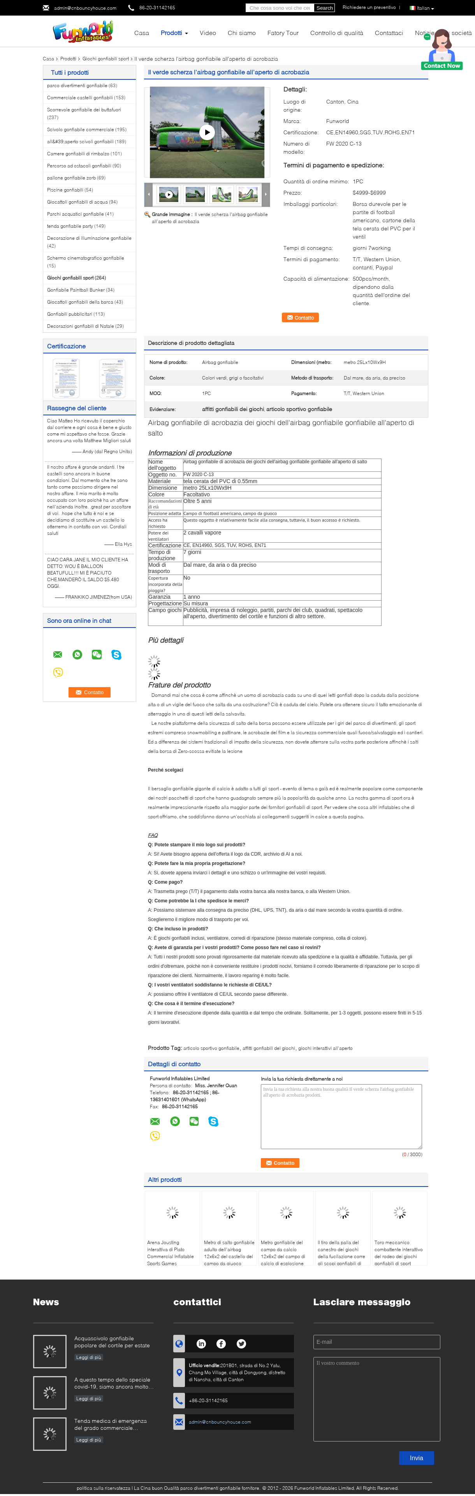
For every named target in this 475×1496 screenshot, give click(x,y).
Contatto (304, 318)
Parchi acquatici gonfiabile (75, 214)
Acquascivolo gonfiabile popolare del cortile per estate (112, 1341)
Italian (425, 8)
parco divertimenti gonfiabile (77, 85)
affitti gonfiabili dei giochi (269, 1048)
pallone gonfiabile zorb (71, 178)
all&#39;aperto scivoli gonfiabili (80, 141)
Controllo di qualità (336, 32)
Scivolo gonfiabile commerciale (80, 129)
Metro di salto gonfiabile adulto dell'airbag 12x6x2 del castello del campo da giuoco (229, 1252)
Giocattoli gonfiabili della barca (80, 302)
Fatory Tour (283, 32)
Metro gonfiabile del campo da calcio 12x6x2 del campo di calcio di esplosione (283, 1252)
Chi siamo (242, 32)
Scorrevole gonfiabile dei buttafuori (84, 110)
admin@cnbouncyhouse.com (85, 8)
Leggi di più (88, 1357)
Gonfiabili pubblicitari (69, 314)
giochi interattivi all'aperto (325, 1048)
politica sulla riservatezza (103, 1488)
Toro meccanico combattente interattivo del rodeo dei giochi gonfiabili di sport (399, 1252)
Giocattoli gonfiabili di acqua (77, 202)
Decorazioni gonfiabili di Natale (80, 326)
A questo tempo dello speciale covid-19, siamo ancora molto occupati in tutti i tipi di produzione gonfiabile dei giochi (112, 1383)
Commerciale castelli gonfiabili (80, 97)
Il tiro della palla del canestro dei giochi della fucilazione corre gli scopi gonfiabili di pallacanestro (341, 1256)
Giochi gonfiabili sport (106, 59)
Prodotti (171, 32)
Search (325, 8)
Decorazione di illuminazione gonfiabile (89, 238)
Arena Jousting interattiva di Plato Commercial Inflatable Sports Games (170, 1252)
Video (208, 32)
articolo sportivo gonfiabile (211, 1048)
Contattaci (389, 32)
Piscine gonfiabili (65, 190)
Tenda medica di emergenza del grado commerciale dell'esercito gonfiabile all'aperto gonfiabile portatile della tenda (110, 1425)
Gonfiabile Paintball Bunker (76, 290)
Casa (141, 32)
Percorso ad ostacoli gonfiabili (79, 166)
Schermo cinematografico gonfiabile (85, 258)
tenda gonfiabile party (70, 226)
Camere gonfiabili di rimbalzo (78, 153)
